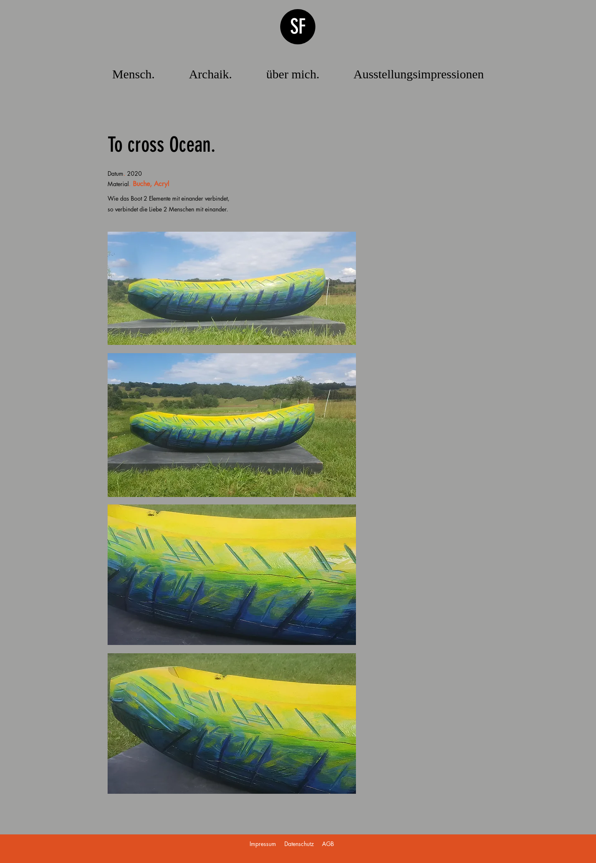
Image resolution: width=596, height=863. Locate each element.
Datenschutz (299, 844)
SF (298, 26)
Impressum (263, 844)
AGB (328, 844)
